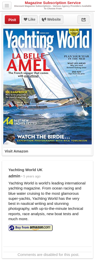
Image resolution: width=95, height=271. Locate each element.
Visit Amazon (16, 151)
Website (51, 19)
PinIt (12, 20)
